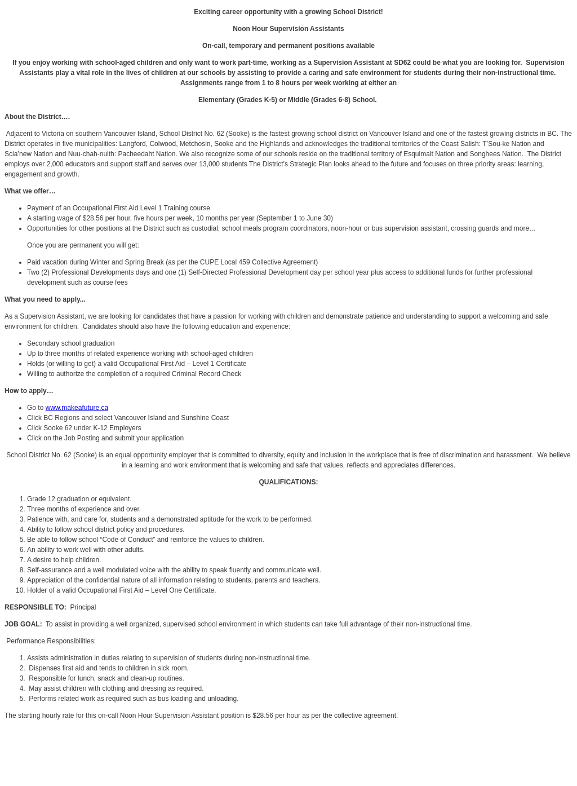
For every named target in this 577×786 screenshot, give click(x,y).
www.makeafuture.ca (77, 408)
